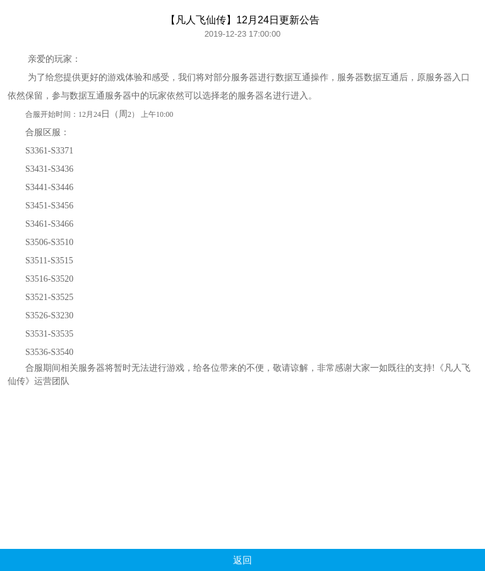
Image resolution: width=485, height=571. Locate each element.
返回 (242, 560)
